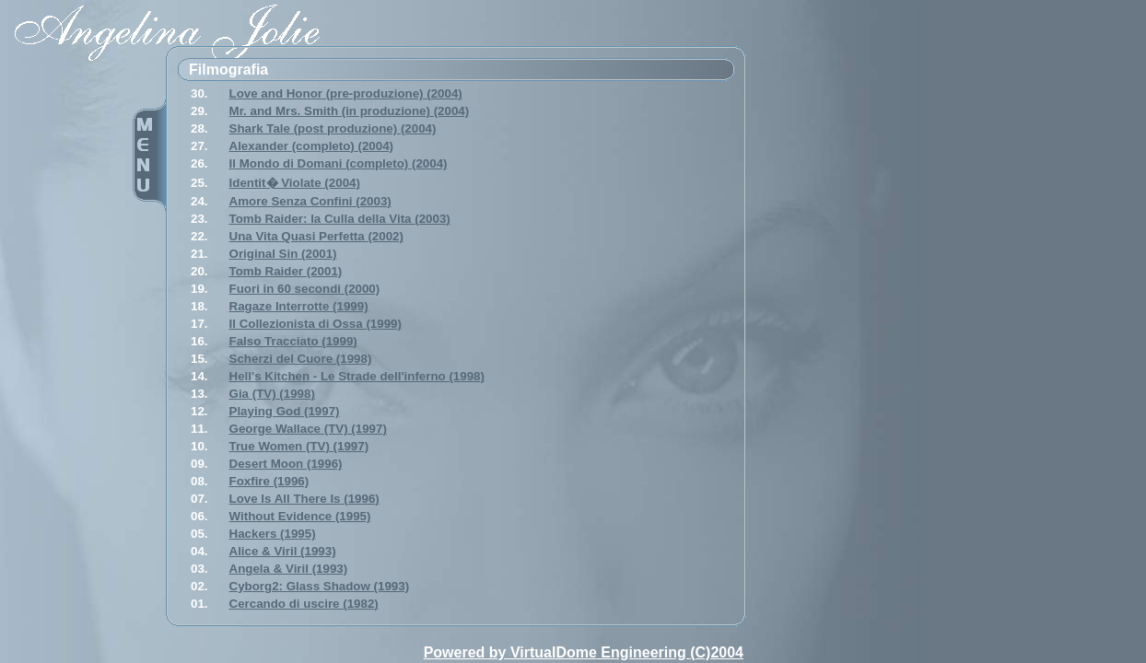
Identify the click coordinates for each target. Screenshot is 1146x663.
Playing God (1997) (284, 411)
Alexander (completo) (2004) (311, 146)
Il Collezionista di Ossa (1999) (315, 324)
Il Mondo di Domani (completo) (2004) (338, 163)
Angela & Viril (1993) (288, 569)
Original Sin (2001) (283, 254)
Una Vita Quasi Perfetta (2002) (316, 236)
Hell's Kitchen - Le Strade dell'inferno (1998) (357, 376)
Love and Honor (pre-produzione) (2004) (345, 93)
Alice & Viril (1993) (282, 551)
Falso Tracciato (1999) (293, 341)
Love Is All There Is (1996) (304, 499)
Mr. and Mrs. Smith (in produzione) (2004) (349, 111)
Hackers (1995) (272, 534)
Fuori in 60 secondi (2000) (304, 289)
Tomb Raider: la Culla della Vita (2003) (339, 219)
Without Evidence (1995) (300, 516)
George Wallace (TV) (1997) (308, 429)
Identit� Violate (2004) (294, 183)
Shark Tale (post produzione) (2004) (333, 128)
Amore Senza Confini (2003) (310, 201)
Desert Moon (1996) (286, 464)
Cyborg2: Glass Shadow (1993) (319, 586)
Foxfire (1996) (269, 481)
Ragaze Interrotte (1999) (298, 306)
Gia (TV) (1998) (272, 394)
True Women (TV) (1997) (299, 446)
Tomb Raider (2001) (286, 271)
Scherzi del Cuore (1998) (300, 359)
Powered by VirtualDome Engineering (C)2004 (583, 652)
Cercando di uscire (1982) (304, 604)
